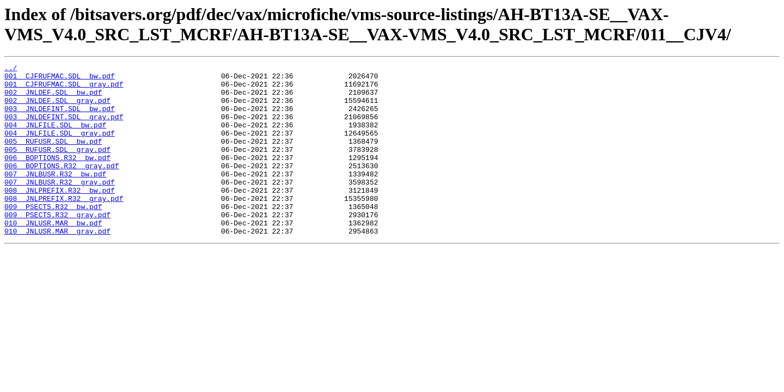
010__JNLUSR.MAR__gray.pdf (57, 265)
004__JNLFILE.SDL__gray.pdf (59, 147)
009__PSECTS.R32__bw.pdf (53, 236)
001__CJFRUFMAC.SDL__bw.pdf (59, 79)
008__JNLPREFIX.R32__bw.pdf (59, 216)
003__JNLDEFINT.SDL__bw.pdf (59, 118)
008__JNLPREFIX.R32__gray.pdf (63, 226)
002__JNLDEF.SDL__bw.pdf (53, 98)
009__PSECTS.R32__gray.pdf (57, 245)
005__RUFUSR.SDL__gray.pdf (57, 167)
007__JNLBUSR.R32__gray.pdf (59, 206)
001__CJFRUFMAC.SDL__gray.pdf (63, 89)
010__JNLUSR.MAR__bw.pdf (53, 255)
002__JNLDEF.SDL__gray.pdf (57, 108)
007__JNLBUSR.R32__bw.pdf (55, 196)
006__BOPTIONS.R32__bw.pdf (57, 177)
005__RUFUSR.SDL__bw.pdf (53, 157)
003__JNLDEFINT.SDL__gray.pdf (63, 128)
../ (10, 69)
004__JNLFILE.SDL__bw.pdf (55, 138)
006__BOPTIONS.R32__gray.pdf (61, 187)
